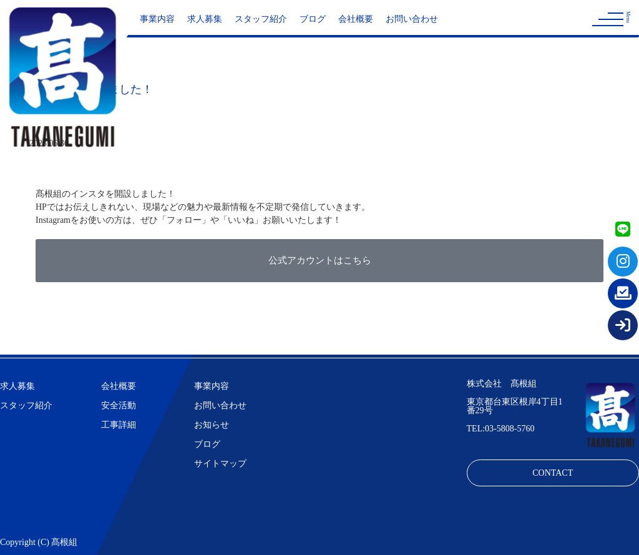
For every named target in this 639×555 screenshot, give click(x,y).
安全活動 (118, 405)
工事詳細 (118, 425)
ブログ (313, 19)
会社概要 (355, 19)
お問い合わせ (412, 19)
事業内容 (157, 19)
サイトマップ (220, 463)
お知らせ (211, 425)
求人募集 (204, 19)
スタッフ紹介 (261, 19)
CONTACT (552, 473)
